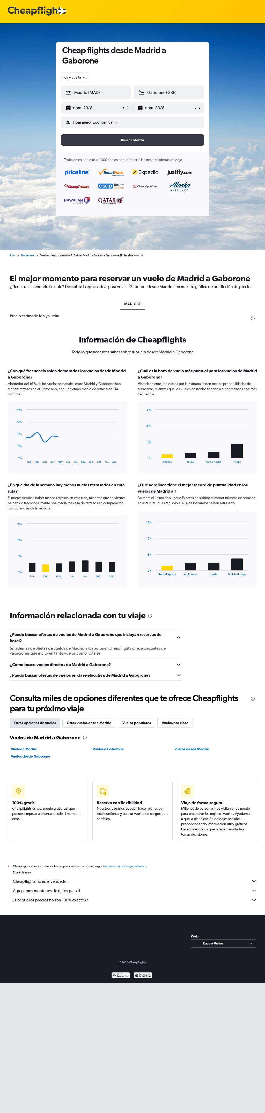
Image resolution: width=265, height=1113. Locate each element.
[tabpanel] (132, 483)
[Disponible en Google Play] (120, 976)
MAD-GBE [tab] (132, 304)
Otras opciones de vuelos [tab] (35, 723)
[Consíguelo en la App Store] (142, 976)
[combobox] (75, 77)
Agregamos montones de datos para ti (135, 890)
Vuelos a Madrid (24, 749)
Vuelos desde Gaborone (30, 756)
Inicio (11, 255)
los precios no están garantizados (124, 866)
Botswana (27, 255)
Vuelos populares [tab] (136, 723)
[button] (94, 107)
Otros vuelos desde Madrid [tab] (89, 723)
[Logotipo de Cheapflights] (37, 11)
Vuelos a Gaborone (108, 749)
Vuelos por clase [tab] (175, 723)
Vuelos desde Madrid (191, 749)
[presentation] (253, 318)
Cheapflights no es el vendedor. (135, 881)
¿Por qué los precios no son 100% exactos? (135, 900)
